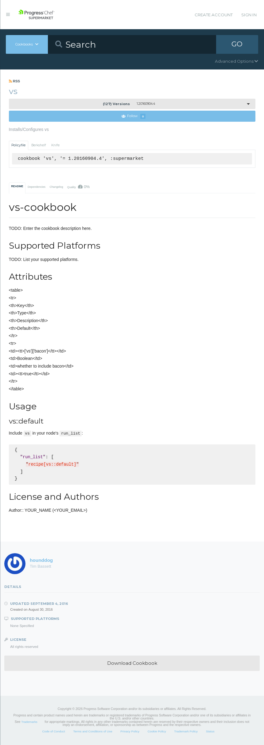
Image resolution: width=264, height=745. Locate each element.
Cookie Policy (157, 731)
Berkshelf (38, 145)
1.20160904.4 (129, 104)
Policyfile (18, 145)
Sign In (249, 14)
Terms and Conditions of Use (92, 731)
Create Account (214, 14)
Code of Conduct (53, 731)
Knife (55, 145)
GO (237, 44)
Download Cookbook (132, 663)
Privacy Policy (129, 731)
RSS (14, 81)
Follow (134, 116)
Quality (78, 186)
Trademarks (29, 721)
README (17, 186)
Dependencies (36, 186)
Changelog (56, 186)
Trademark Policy (186, 731)
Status (210, 731)
